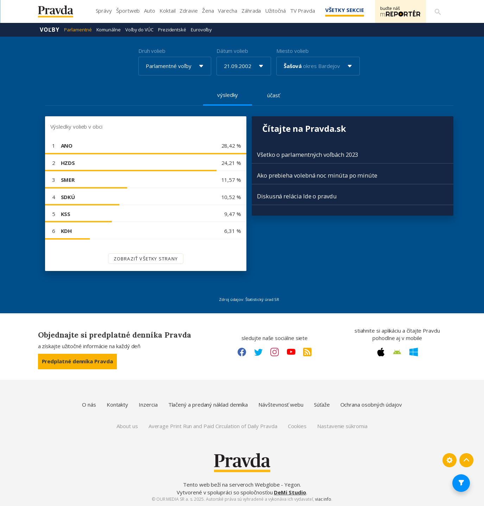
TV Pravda (302, 10)
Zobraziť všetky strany (146, 258)
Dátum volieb (232, 50)
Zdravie (188, 10)
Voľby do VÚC (139, 29)
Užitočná (275, 10)
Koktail (167, 10)
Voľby (50, 29)
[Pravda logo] (61, 13)
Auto (149, 10)
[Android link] (397, 352)
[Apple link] (381, 352)
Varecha (227, 10)
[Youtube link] (291, 352)
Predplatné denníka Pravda (77, 361)
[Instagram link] (274, 352)
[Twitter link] (258, 352)
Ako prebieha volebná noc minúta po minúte (317, 175)
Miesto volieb (292, 50)
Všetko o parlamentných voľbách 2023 (307, 154)
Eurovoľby (201, 29)
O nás (89, 404)
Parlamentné (78, 29)
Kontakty (117, 404)
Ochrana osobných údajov (371, 404)
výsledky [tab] (227, 94)
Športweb (128, 10)
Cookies (297, 426)
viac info (323, 499)
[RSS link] (307, 352)
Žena (208, 10)
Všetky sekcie (344, 9)
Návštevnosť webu (280, 404)
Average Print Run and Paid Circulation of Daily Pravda (213, 426)
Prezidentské (172, 29)
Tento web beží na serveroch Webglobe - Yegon (241, 484)
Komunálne (108, 29)
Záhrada (251, 10)
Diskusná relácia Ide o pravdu (297, 196)
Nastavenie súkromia (342, 426)
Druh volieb (151, 50)
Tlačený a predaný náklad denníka (208, 404)
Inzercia (148, 404)
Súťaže (322, 404)
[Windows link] (413, 352)
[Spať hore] (466, 460)
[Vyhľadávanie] (438, 11)
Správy (104, 10)
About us (127, 426)
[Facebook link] (242, 352)
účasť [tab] (273, 95)
